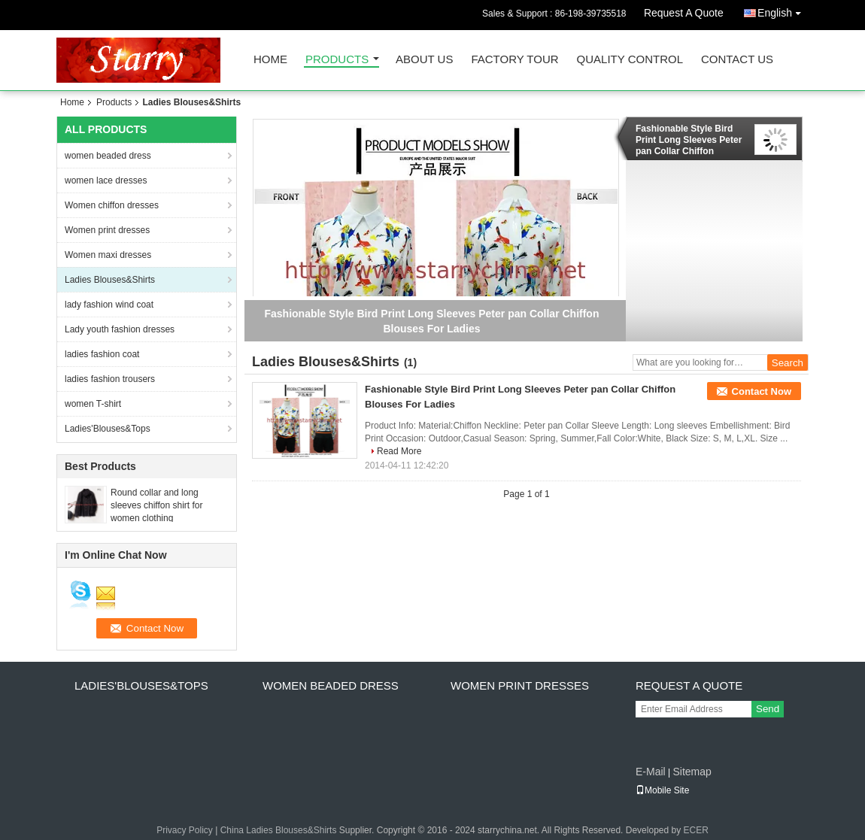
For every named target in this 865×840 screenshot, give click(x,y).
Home (270, 59)
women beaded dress (108, 155)
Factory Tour (514, 59)
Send (767, 708)
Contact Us (737, 59)
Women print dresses (107, 230)
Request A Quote (684, 13)
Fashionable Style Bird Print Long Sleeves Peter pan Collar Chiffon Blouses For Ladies (689, 139)
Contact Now (761, 391)
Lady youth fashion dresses (120, 329)
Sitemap (691, 772)
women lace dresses (106, 180)
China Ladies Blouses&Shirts (278, 830)
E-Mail (651, 772)
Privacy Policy (184, 830)
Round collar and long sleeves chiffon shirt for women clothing (157, 505)
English (783, 10)
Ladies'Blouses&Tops (107, 428)
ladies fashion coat (102, 354)
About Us (424, 59)
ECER (696, 830)
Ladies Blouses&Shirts (110, 279)
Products (337, 59)
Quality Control (630, 59)
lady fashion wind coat (109, 304)
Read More (399, 451)
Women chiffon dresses (112, 205)
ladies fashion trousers (110, 379)
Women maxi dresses (108, 255)
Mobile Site (662, 790)
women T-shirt (93, 404)
